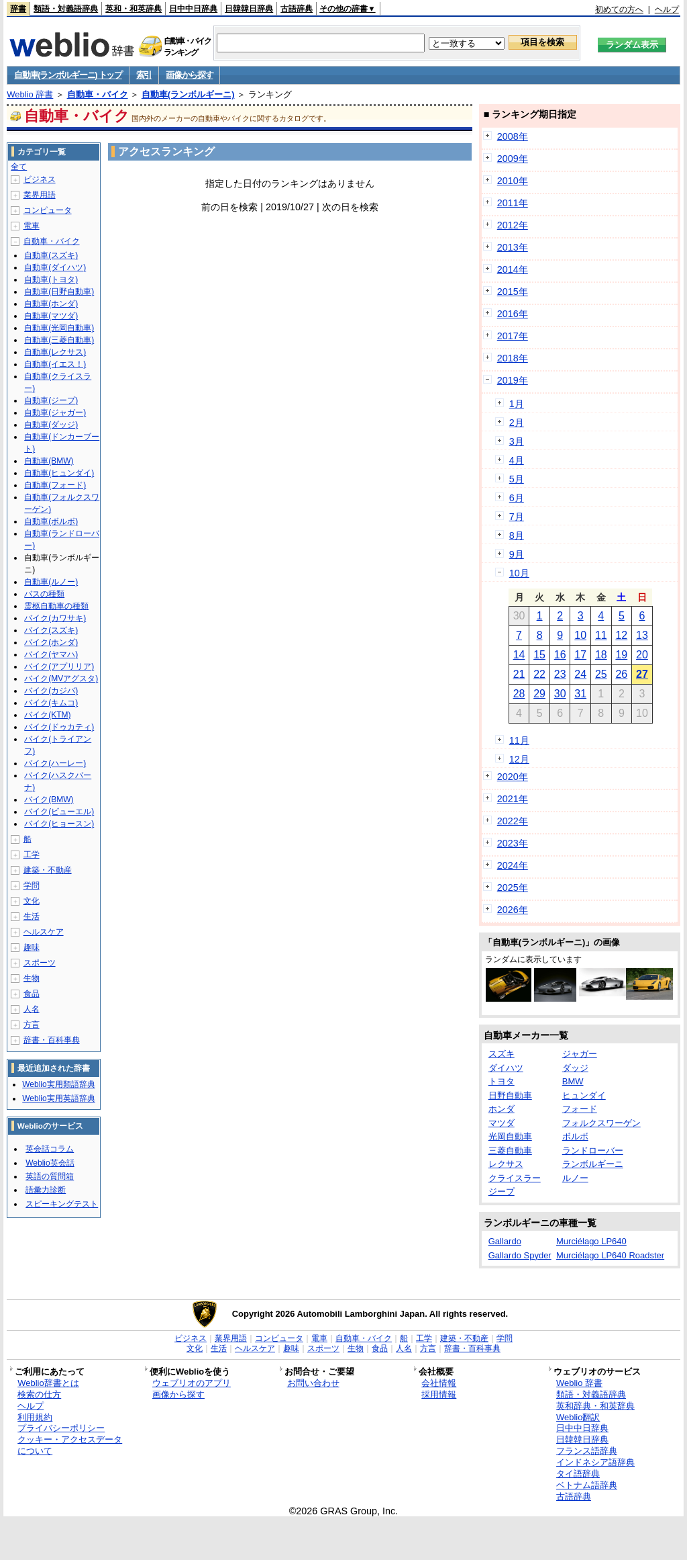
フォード (579, 1109)
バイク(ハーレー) (55, 763)
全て (19, 167)
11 (601, 635)
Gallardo (504, 1241)
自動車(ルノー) (51, 582)
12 (621, 635)
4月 (516, 460)
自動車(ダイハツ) (55, 267)
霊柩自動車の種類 (56, 606)
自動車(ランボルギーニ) (188, 94)
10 (580, 635)
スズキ (501, 1054)
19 (621, 654)
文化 (31, 901)
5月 (516, 479)
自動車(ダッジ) (51, 424)
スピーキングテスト (61, 1204)
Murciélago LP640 (591, 1241)
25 (601, 674)
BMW (573, 1081)
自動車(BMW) (48, 461)
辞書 (18, 9)
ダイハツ (505, 1068)
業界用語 (39, 195)
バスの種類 (44, 594)
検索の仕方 (39, 1394)
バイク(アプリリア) (59, 666)
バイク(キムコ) (51, 702)
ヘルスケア (43, 932)
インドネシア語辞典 (595, 1462)
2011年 (512, 203)
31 (580, 693)
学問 (31, 885)
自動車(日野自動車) (59, 291)
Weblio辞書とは (47, 1383)
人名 (31, 1009)
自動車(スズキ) (51, 255)
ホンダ (501, 1109)
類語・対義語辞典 (66, 9)
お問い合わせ (313, 1383)
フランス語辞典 (586, 1451)
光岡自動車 (510, 1136)
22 (539, 674)
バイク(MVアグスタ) (61, 678)
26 (621, 674)
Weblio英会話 (49, 1163)
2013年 (512, 247)
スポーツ (39, 962)
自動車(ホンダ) (51, 303)
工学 (31, 854)
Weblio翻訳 (578, 1417)
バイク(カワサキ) (55, 618)
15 (539, 654)
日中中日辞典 (193, 9)
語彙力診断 (45, 1190)
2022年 (512, 821)
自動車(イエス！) (55, 364)
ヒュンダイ (584, 1095)
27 (642, 674)
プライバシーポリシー (61, 1428)
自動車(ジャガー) (55, 412)
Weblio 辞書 (30, 94)
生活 (31, 916)
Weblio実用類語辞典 (58, 1084)
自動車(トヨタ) (51, 279)
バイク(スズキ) (51, 630)
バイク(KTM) (47, 715)
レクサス (505, 1164)
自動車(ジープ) (51, 400)
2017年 (512, 336)
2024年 (512, 865)
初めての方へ (619, 9)
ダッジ (575, 1068)
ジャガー (579, 1054)
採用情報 (438, 1394)
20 (642, 654)
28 (519, 693)
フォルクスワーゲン (601, 1123)
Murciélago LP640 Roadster (610, 1255)
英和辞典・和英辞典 (595, 1406)
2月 (516, 422)
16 (560, 654)
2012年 (512, 225)
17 (580, 654)
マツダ (501, 1123)
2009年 (512, 158)
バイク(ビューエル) (59, 811)
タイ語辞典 (578, 1474)
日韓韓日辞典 (249, 9)
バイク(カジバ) (51, 690)
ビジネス (39, 179)
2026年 (512, 909)
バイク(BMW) (48, 799)
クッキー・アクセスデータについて (69, 1445)
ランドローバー (592, 1150)
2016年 (512, 313)
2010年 (512, 180)
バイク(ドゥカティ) (59, 727)
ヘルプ (667, 9)
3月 (516, 441)
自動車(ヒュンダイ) (59, 473)
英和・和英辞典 (133, 9)
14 (519, 654)
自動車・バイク (97, 94)
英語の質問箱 (49, 1176)
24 (580, 674)
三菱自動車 (510, 1150)
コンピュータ (47, 210)
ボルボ (575, 1136)
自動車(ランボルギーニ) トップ (67, 75)
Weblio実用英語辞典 (58, 1098)
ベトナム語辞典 (586, 1485)
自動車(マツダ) (51, 315)
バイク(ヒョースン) (59, 823)
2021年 (512, 798)
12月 (519, 759)
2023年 (512, 843)
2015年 (512, 291)
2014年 (512, 269)
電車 (31, 225)
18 (601, 654)
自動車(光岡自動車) (59, 328)
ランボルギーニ (592, 1164)
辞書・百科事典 (51, 1040)
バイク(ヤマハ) (51, 654)
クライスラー (514, 1178)
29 (539, 693)
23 (560, 674)
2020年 (512, 776)
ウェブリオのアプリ (191, 1383)
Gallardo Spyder (519, 1255)
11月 (519, 740)
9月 (516, 554)
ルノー (575, 1178)
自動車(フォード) (55, 485)
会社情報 (438, 1383)
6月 (516, 497)
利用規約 (34, 1417)
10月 (519, 573)
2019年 (512, 380)
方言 (31, 1024)
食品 (31, 993)
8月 (516, 535)
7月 (516, 516)
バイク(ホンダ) (51, 642)
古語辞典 (296, 9)
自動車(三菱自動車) (59, 340)
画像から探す (189, 75)
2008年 (512, 136)
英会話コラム (49, 1149)
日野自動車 (510, 1095)
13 (642, 635)
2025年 (512, 887)
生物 (31, 978)
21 (519, 674)
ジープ (501, 1191)
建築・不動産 (47, 870)
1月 (516, 403)
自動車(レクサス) (55, 352)
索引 (144, 75)
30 (560, 693)
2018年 (512, 358)
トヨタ (501, 1081)
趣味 (31, 947)
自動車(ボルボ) (51, 521)
